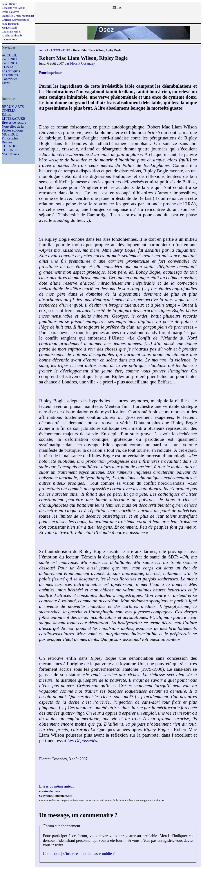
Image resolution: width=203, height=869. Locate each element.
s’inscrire (70, 853)
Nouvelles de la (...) (15, 126)
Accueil (43, 50)
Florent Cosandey (82, 63)
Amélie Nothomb (12, 35)
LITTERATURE (13, 118)
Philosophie (10, 138)
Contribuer (9, 79)
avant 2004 (9, 63)
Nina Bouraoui (10, 23)
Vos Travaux (10, 154)
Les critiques (11, 71)
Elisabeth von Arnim (13, 7)
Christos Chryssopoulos (15, 19)
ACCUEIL (9, 55)
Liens (6, 83)
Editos (6, 114)
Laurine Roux (10, 39)
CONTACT (10, 67)
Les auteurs (10, 75)
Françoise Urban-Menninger (18, 15)
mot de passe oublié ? (98, 853)
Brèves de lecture (14, 122)
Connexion (51, 853)
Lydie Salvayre (10, 11)
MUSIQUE (10, 134)
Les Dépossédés (82, 740)
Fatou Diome (9, 3)
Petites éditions (12, 130)
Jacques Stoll (9, 27)
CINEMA (9, 110)
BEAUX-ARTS (13, 106)
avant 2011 (9, 59)
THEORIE (9, 150)
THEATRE (9, 146)
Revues (7, 142)
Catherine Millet (11, 31)
